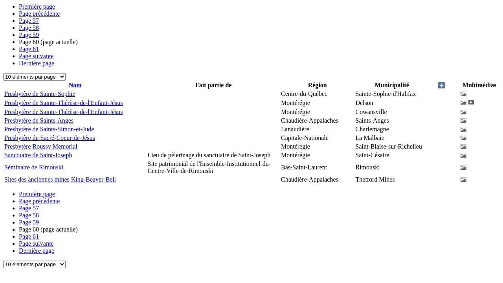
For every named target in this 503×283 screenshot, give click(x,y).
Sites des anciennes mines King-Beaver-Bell (60, 179)
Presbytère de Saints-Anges (38, 120)
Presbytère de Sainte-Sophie (39, 93)
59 (29, 34)
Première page (37, 6)
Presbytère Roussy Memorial (40, 146)
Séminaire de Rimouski (33, 167)
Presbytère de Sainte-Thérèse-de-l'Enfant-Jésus (63, 102)
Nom (75, 85)
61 (29, 49)
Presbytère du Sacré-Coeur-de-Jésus (49, 137)
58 (29, 27)
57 (29, 20)
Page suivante (36, 56)
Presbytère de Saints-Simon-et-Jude (49, 129)
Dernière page (36, 63)
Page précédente (39, 13)
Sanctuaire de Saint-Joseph (38, 155)
